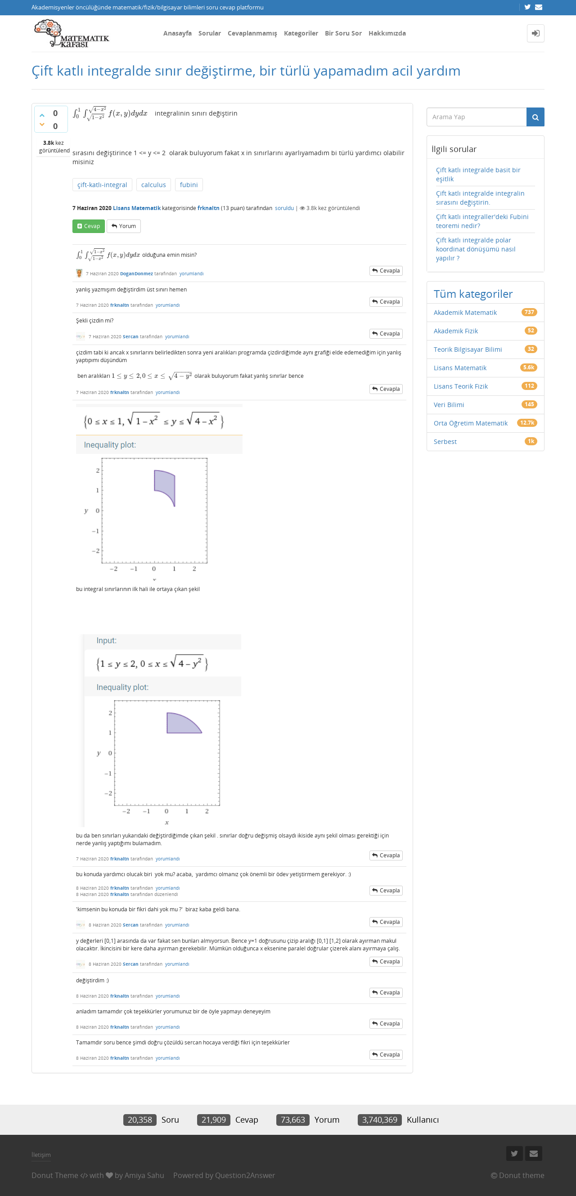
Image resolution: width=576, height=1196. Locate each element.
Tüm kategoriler (473, 293)
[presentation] (110, 113)
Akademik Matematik (465, 312)
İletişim (41, 1155)
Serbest (445, 441)
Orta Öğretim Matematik (471, 423)
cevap (92, 226)
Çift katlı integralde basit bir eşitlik (478, 174)
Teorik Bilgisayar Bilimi (468, 349)
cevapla (390, 270)
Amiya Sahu (144, 1175)
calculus (153, 184)
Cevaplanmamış (252, 33)
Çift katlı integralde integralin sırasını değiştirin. (480, 197)
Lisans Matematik (137, 208)
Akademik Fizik (456, 331)
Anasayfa (177, 33)
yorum (127, 226)
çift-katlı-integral (102, 184)
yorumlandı (192, 273)
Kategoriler (301, 33)
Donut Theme (55, 1175)
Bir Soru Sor (343, 33)
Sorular (209, 33)
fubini (189, 184)
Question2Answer (245, 1175)
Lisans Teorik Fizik (461, 386)
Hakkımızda (387, 33)
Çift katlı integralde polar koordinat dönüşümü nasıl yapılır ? (476, 249)
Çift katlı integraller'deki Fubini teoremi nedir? (482, 221)
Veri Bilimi (449, 404)
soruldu (284, 208)
